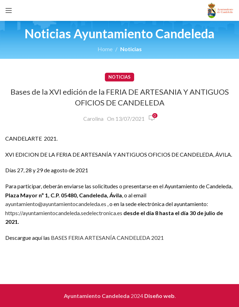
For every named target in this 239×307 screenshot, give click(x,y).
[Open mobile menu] (9, 10)
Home (105, 49)
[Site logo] (220, 9)
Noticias (131, 49)
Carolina (93, 118)
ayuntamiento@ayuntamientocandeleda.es (55, 203)
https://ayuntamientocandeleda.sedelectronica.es (63, 213)
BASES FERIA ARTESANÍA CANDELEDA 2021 (107, 237)
